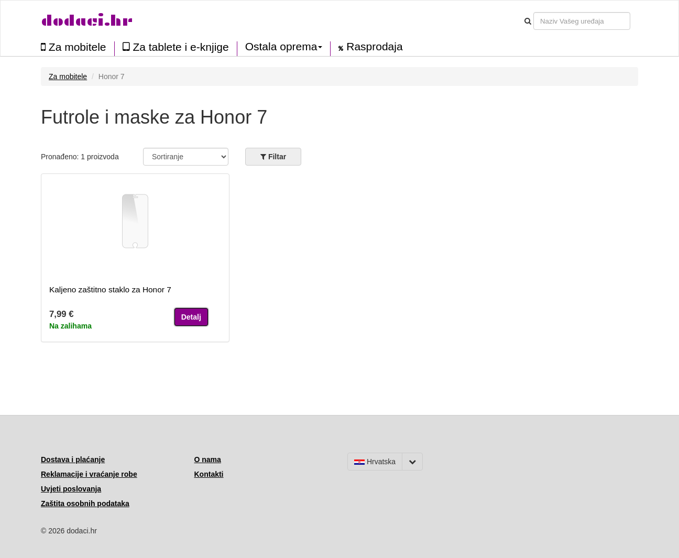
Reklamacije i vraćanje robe (89, 474)
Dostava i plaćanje (73, 459)
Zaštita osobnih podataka (85, 503)
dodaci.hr (87, 21)
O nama (207, 459)
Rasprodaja (370, 46)
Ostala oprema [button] (284, 46)
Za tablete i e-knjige (176, 46)
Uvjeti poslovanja (71, 489)
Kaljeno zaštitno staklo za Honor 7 (110, 289)
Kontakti (209, 474)
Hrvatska (375, 461)
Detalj (191, 317)
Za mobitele (73, 46)
